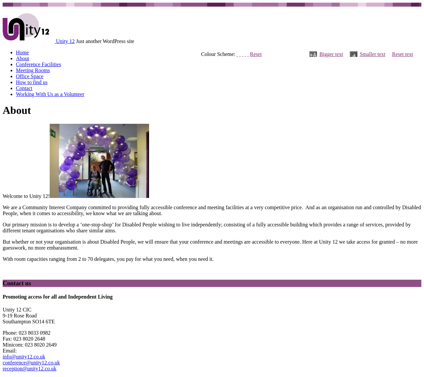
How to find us (32, 82)
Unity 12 (65, 41)
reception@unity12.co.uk (29, 368)
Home (22, 52)
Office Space (29, 76)
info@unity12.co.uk (24, 356)
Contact (24, 88)
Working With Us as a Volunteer (50, 94)
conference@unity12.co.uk (31, 362)
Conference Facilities (38, 64)
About (22, 58)
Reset (256, 54)
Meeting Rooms (33, 70)
